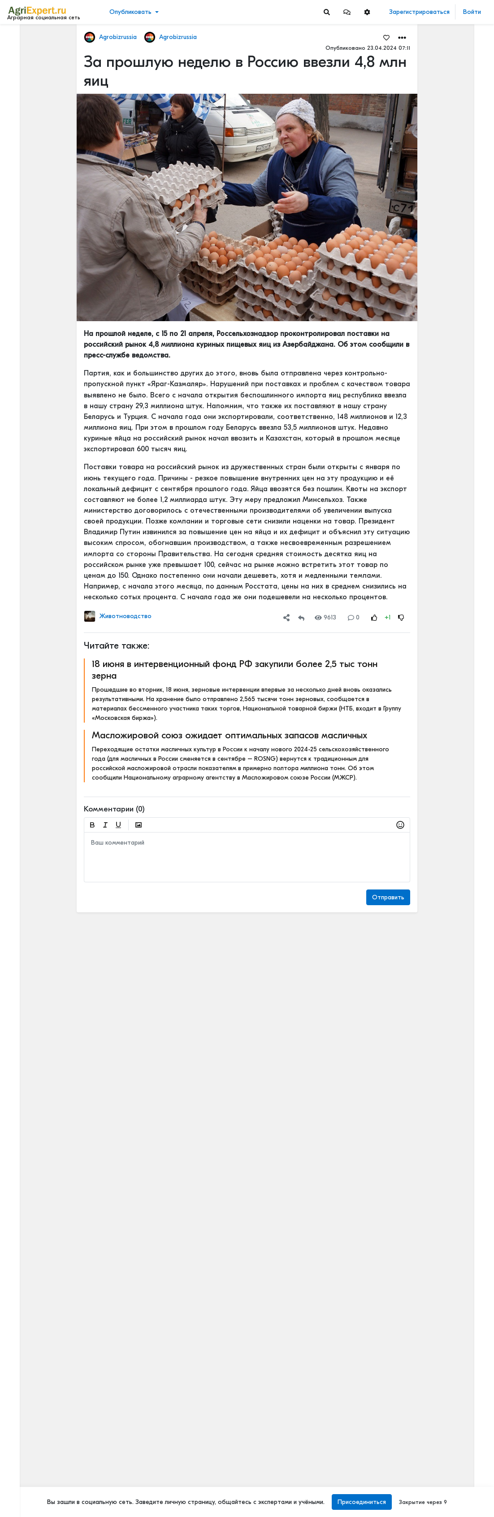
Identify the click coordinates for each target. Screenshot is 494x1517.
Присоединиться (362, 1502)
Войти (472, 12)
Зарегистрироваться (419, 12)
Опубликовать (130, 12)
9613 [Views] (325, 617)
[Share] (286, 617)
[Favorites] (386, 37)
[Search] (327, 12)
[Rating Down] (401, 617)
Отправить (388, 897)
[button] (347, 12)
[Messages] (347, 12)
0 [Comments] (354, 617)
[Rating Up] (374, 617)
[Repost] (301, 617)
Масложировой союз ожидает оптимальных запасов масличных (229, 735)
